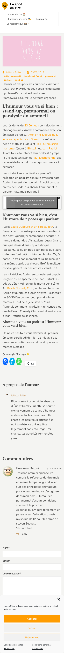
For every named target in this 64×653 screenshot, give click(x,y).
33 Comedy (31, 125)
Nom (6, 548)
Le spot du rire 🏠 (16, 14)
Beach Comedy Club (20, 288)
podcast (7, 80)
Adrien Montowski (12, 76)
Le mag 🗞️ (41, 19)
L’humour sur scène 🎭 (18, 19)
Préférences (32, 637)
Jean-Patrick (49, 148)
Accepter (32, 618)
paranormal (50, 76)
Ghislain (32, 148)
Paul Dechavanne (43, 158)
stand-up (19, 80)
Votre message (12, 573)
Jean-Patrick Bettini (33, 76)
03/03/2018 (35, 72)
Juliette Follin (12, 72)
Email (6, 561)
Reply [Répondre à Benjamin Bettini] (21, 534)
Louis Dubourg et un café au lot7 (32, 227)
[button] (58, 599)
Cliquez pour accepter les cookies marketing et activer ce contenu (32, 202)
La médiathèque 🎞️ (16, 23)
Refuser (32, 628)
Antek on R (33, 135)
